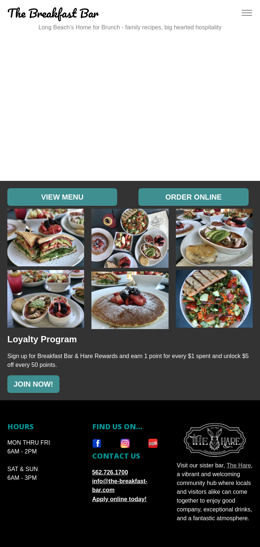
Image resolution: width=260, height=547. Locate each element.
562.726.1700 (110, 472)
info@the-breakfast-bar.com (120, 485)
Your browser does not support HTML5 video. (130, 108)
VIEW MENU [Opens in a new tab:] (62, 197)
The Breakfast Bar (52, 13)
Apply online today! (119, 499)
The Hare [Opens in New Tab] (239, 465)
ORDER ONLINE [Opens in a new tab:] (193, 197)
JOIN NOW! (33, 384)
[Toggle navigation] (247, 13)
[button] (45, 237)
